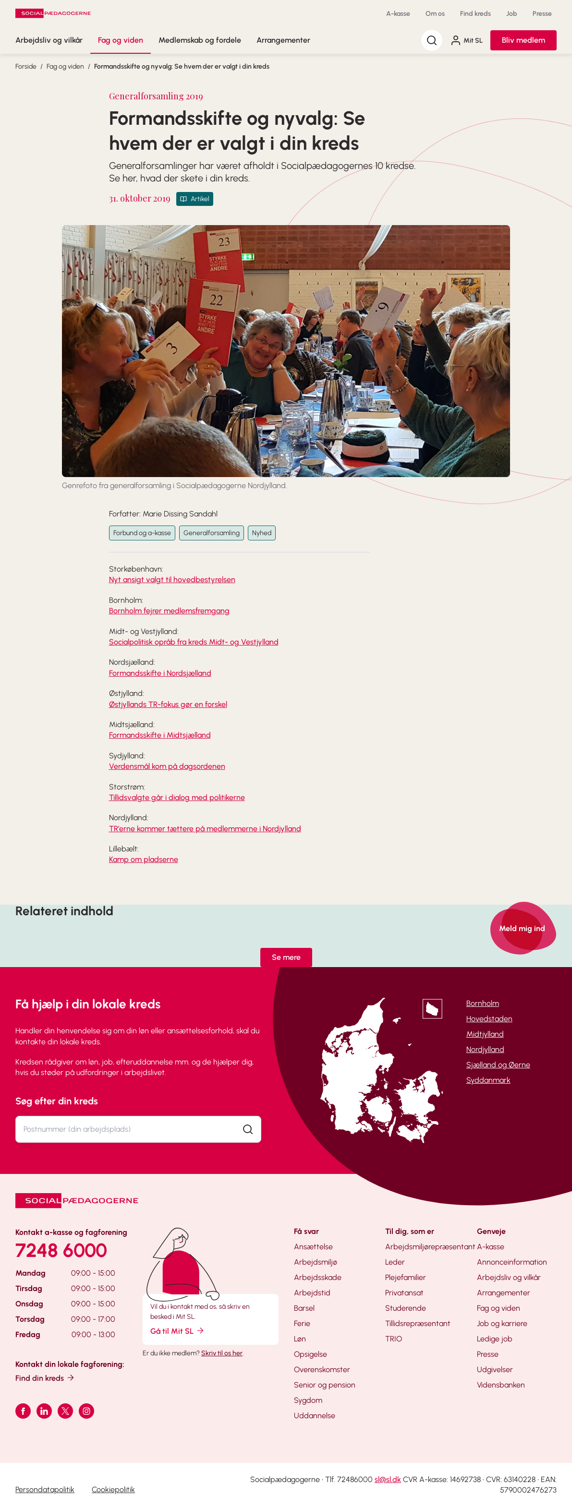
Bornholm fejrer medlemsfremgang (169, 610)
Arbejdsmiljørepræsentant (430, 1246)
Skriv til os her (222, 1353)
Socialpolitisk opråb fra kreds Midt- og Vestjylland (194, 641)
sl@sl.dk (388, 1479)
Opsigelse (310, 1354)
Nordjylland (485, 1049)
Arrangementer (283, 40)
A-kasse (398, 14)
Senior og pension (324, 1384)
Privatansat (404, 1292)
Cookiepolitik (113, 1489)
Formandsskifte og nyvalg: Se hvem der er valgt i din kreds (181, 66)
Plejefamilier (405, 1277)
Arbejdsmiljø (315, 1262)
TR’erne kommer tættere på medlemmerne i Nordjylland (205, 828)
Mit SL (466, 40)
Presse (542, 14)
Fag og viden (120, 40)
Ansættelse (313, 1246)
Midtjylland (485, 1034)
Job (511, 14)
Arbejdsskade (317, 1277)
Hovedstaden (489, 1018)
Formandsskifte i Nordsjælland (160, 673)
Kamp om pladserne (143, 859)
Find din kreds (45, 1378)
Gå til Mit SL (177, 1331)
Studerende (405, 1308)
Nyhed (261, 533)
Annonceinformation (512, 1262)
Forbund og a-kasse (142, 533)
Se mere (286, 957)
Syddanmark (488, 1080)
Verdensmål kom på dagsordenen (167, 766)
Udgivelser (495, 1369)
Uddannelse (314, 1415)
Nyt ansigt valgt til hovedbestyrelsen (172, 579)
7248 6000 (61, 1250)
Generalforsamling (211, 533)
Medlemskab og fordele (199, 40)
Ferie (302, 1323)
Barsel (304, 1308)
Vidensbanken (501, 1384)
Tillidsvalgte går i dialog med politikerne (177, 797)
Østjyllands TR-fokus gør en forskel (168, 704)
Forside (26, 66)
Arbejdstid (312, 1292)
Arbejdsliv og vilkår (49, 40)
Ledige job (494, 1338)
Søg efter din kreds (56, 1101)
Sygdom (308, 1400)
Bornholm (482, 1003)
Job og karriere (502, 1323)
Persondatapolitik (44, 1489)
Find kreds (475, 14)
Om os (435, 14)
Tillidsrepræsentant (417, 1323)
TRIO (393, 1338)
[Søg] (431, 40)
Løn (300, 1338)
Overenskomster (322, 1369)
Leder (395, 1262)
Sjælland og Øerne (498, 1064)
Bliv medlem (523, 40)
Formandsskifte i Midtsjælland (160, 735)
